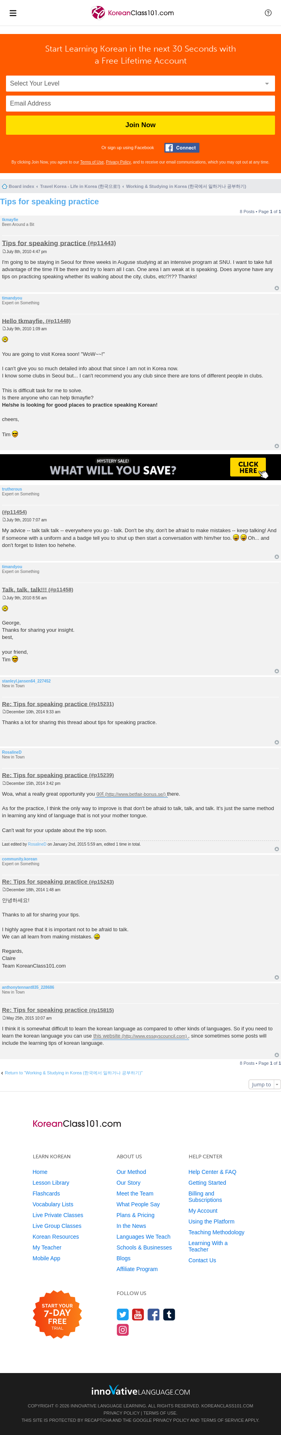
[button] (268, 13)
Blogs (124, 1258)
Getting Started (207, 1183)
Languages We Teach (144, 1236)
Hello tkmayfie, (23, 320)
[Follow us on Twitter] (123, 1314)
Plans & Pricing (136, 1215)
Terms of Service (222, 1420)
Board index (21, 186)
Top (277, 288)
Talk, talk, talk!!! (24, 589)
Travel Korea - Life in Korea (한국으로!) (80, 186)
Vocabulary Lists (53, 1204)
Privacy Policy (118, 162)
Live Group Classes (57, 1226)
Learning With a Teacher (208, 1246)
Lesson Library (51, 1183)
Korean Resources (56, 1236)
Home (40, 1172)
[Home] (133, 19)
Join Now (141, 125)
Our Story (129, 1183)
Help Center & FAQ (213, 1172)
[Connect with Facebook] (181, 148)
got (100, 794)
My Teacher (47, 1247)
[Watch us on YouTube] (138, 1314)
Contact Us (202, 1260)
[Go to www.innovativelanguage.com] (141, 1389)
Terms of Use (92, 162)
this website (106, 1036)
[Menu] (13, 13)
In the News (131, 1226)
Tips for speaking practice (49, 201)
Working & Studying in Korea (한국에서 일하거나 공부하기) (186, 186)
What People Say (138, 1204)
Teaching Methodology (217, 1232)
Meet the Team (135, 1193)
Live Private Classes (58, 1215)
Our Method (131, 1172)
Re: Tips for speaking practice (45, 703)
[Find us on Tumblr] (169, 1314)
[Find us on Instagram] (123, 1329)
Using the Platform (212, 1221)
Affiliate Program (137, 1269)
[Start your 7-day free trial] (57, 1314)
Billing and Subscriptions (205, 1196)
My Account (203, 1210)
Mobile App (46, 1258)
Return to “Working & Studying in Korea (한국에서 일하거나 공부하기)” (74, 1072)
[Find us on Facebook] (153, 1314)
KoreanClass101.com (227, 1405)
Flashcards (46, 1193)
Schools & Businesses (144, 1247)
